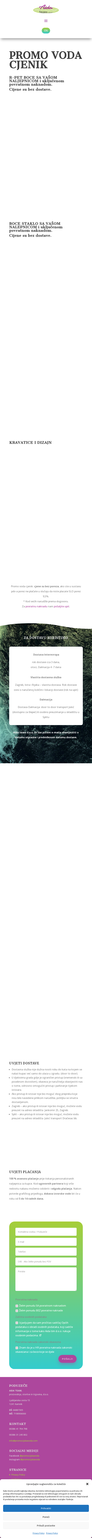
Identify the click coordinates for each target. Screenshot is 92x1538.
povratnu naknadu (36, 606)
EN (46, 30)
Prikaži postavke (46, 1525)
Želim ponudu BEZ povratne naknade (39, 1310)
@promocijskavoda (29, 1455)
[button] (87, 1484)
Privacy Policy (39, 1533)
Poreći (46, 1516)
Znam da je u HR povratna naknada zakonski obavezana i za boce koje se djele (43, 1350)
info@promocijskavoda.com (23, 1440)
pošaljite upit (61, 606)
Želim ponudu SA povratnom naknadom (40, 1305)
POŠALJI (67, 1359)
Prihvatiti (46, 1508)
